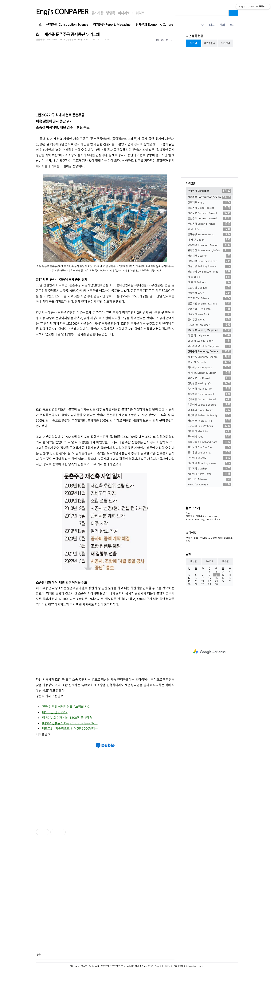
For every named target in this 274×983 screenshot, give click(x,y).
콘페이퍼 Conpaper (209, 191)
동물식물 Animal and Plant (209, 442)
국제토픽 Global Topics (209, 410)
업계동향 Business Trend (209, 234)
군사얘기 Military (209, 458)
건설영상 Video (209, 293)
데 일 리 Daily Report (209, 335)
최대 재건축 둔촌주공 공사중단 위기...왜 (68, 34)
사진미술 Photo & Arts (209, 421)
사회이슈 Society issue (209, 367)
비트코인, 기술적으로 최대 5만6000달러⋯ (70, 728)
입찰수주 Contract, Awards (209, 218)
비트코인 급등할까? (55, 712)
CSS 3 (150, 966)
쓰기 (232, 25)
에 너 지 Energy (209, 229)
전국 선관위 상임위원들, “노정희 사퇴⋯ (67, 706)
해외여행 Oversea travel (209, 394)
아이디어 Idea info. (209, 431)
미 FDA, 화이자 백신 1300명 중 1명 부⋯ (69, 717)
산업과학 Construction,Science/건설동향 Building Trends (62, 40)
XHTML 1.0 (137, 966)
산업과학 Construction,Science (67, 24)
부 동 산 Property (209, 362)
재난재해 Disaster (209, 256)
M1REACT (82, 966)
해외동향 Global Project (209, 208)
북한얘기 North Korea (209, 474)
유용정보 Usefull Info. (209, 309)
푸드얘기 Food (209, 436)
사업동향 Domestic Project (209, 213)
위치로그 (142, 13)
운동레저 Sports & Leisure (209, 405)
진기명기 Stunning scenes (209, 463)
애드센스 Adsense (209, 479)
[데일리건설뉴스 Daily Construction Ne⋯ (69, 723)
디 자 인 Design (209, 240)
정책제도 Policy (209, 202)
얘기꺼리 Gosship (209, 468)
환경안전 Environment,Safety (209, 250)
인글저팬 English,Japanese (209, 303)
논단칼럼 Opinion (209, 287)
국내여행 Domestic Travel (209, 399)
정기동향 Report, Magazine (112, 24)
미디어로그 (125, 13)
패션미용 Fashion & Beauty (209, 415)
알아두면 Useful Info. (209, 452)
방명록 (110, 13)
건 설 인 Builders (209, 282)
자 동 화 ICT (209, 277)
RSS (202, 25)
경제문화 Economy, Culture (154, 24)
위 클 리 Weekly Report (209, 341)
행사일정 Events (209, 319)
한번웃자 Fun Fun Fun (209, 447)
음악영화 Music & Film (209, 389)
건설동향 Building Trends (209, 224)
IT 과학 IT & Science (209, 298)
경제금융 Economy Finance (209, 357)
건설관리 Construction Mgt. (209, 271)
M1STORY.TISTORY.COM (113, 966)
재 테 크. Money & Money (209, 373)
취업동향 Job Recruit (209, 378)
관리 (222, 25)
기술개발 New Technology (209, 261)
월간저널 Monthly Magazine (209, 346)
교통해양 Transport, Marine (209, 245)
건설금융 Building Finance (209, 266)
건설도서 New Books (209, 314)
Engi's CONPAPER (62, 11)
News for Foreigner (209, 325)
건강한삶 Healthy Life (209, 383)
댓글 (38, 955)
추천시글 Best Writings (209, 426)
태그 (211, 25)
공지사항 (97, 13)
